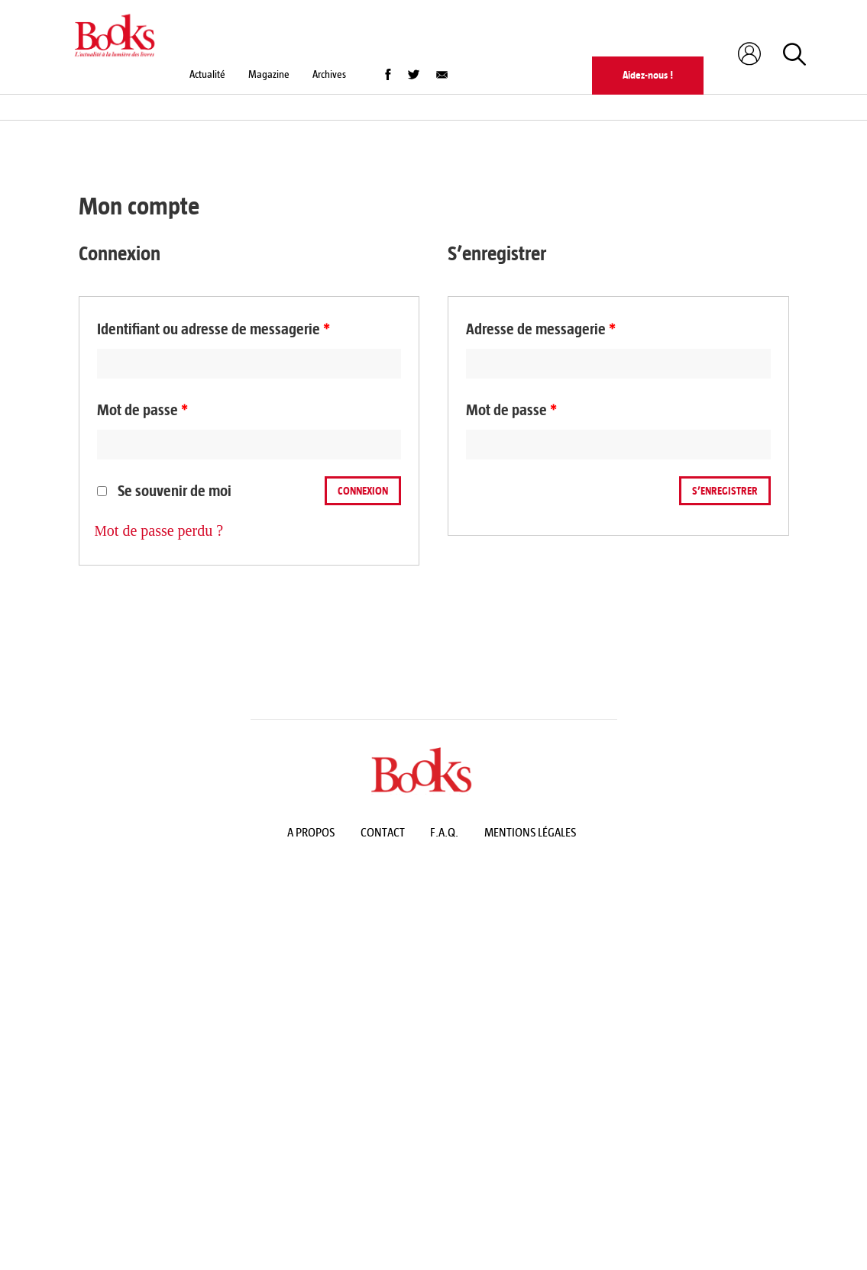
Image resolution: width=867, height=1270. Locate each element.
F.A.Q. (444, 832)
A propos (311, 832)
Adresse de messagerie (541, 329)
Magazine (269, 74)
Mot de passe (142, 410)
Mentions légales (530, 832)
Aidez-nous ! (648, 75)
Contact (383, 832)
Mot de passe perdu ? (159, 530)
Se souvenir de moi (164, 491)
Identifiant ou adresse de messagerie (213, 329)
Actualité (207, 74)
